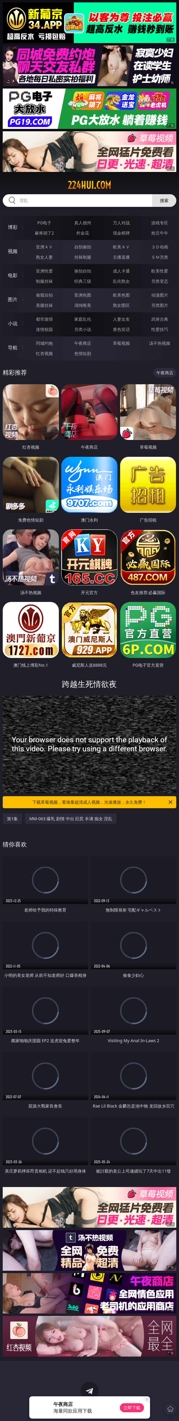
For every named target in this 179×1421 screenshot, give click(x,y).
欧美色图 (121, 295)
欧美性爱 (159, 271)
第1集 (12, 818)
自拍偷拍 (82, 247)
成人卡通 (121, 271)
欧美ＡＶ (121, 247)
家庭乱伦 (82, 319)
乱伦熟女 (121, 281)
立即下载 (131, 1407)
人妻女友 (121, 319)
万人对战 (121, 223)
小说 (13, 323)
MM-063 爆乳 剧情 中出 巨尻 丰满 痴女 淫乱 (70, 818)
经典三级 (82, 281)
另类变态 (159, 281)
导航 (13, 347)
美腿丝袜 (44, 305)
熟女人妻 (44, 257)
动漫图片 (159, 295)
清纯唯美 (82, 305)
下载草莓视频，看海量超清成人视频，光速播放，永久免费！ (102, 802)
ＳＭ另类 (159, 257)
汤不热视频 (159, 343)
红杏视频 (44, 353)
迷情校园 (44, 329)
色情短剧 (82, 353)
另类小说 (82, 329)
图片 (13, 299)
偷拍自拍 (82, 271)
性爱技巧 (159, 329)
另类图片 (159, 305)
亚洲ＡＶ (44, 247)
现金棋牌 (121, 233)
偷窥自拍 (44, 295)
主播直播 (121, 257)
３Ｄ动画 (159, 247)
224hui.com (89, 185)
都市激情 (44, 319)
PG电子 (44, 223)
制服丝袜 (44, 281)
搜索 (164, 200)
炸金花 (82, 233)
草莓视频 (121, 343)
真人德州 (82, 223)
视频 (13, 251)
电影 (13, 275)
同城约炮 (44, 343)
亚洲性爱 (44, 271)
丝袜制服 (82, 257)
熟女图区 (121, 305)
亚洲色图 (82, 295)
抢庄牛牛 (159, 233)
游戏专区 (159, 223)
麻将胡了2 (44, 233)
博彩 (13, 227)
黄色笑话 (121, 329)
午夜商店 (82, 343)
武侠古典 (159, 319)
